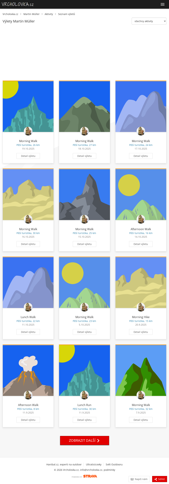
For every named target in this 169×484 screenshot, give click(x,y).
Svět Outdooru (114, 464)
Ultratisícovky (93, 464)
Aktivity (49, 14)
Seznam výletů (66, 14)
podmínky (109, 469)
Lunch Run (84, 405)
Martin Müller (31, 14)
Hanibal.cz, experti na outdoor (64, 464)
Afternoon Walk (141, 229)
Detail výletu (28, 156)
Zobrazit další (84, 440)
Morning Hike (141, 317)
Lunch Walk (28, 317)
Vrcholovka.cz (10, 14)
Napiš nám (139, 479)
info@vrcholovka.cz (91, 469)
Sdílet (159, 479)
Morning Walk (28, 141)
